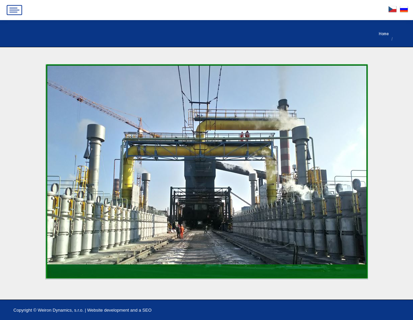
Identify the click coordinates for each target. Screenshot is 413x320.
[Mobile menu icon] (14, 10)
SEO (147, 310)
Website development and (112, 310)
